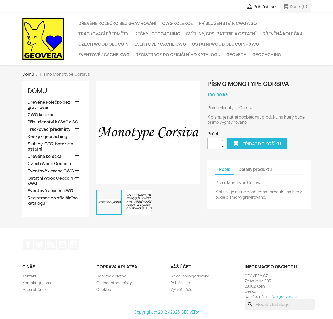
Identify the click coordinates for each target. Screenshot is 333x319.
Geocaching (266, 54)
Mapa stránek (34, 289)
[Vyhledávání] (280, 304)
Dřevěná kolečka (282, 34)
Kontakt (29, 276)
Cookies (103, 289)
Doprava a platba (111, 276)
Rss (51, 244)
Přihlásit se (180, 282)
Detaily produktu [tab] (255, 169)
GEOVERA (236, 54)
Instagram (74, 244)
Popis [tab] (224, 169)
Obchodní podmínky (114, 282)
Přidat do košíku (257, 143)
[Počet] (213, 143)
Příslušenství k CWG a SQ (228, 23)
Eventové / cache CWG (160, 44)
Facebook (28, 244)
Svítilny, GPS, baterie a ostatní (221, 34)
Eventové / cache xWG (103, 54)
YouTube (62, 244)
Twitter (39, 244)
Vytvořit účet (182, 289)
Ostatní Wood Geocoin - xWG (225, 44)
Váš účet (181, 267)
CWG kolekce (177, 23)
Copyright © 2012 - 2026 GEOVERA (166, 312)
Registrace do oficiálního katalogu (177, 54)
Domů (37, 90)
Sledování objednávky (190, 276)
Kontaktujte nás (36, 282)
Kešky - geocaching (157, 34)
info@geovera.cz (284, 296)
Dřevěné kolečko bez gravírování (117, 23)
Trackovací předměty (103, 34)
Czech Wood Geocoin (103, 44)
